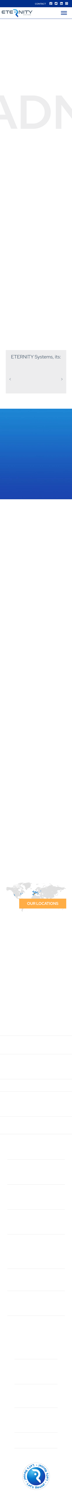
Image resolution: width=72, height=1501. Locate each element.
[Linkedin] (61, 4)
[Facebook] (51, 4)
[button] (10, 379)
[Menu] (64, 13)
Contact (40, 3)
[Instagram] (66, 4)
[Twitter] (56, 4)
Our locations (42, 903)
